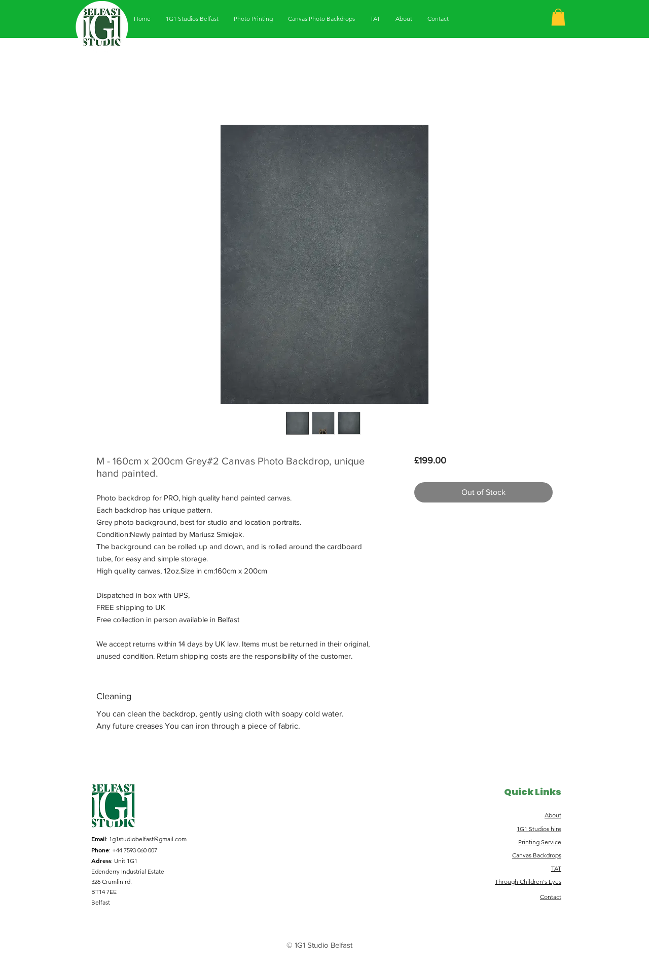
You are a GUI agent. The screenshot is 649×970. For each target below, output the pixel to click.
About (553, 815)
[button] (558, 17)
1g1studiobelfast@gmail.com (148, 839)
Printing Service (539, 842)
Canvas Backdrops (536, 855)
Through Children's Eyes (528, 881)
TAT (556, 868)
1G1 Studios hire (539, 829)
